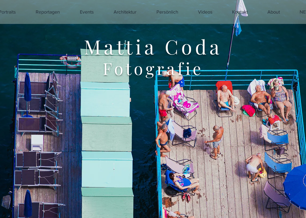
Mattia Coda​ (153, 46)
